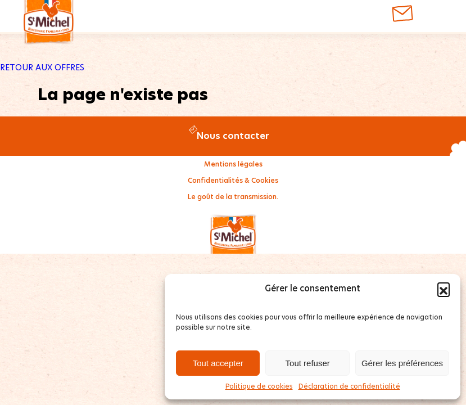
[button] (443, 288)
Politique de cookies (259, 386)
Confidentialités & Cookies (233, 180)
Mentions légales (233, 164)
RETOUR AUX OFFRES (42, 67)
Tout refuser (308, 363)
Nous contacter (233, 135)
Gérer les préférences (402, 363)
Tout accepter (218, 363)
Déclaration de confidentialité (349, 386)
